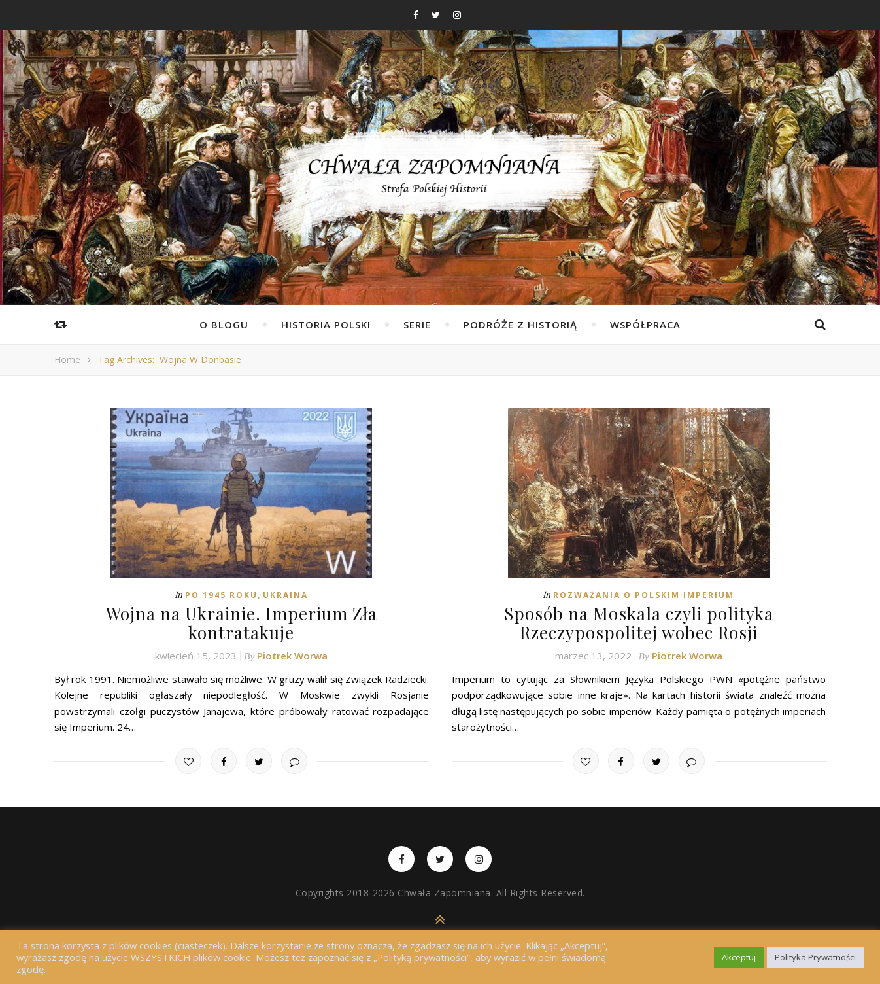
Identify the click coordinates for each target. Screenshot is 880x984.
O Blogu (223, 324)
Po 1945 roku (221, 595)
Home (67, 359)
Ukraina (285, 595)
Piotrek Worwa (292, 655)
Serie (417, 324)
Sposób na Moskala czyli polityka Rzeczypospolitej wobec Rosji (638, 623)
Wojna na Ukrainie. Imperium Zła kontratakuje (241, 623)
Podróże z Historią (520, 324)
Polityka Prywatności (815, 957)
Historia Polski (326, 324)
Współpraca (645, 324)
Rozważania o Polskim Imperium (643, 595)
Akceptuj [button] (739, 957)
